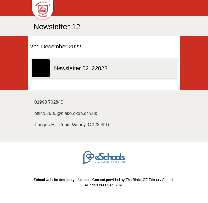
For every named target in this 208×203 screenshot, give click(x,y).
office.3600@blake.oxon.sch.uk (65, 113)
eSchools (83, 180)
